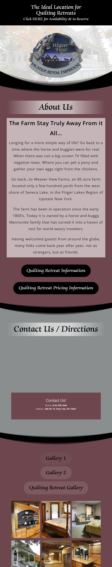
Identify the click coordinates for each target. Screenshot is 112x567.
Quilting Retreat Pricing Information (56, 288)
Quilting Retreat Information (56, 271)
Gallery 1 (56, 458)
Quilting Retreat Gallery (56, 488)
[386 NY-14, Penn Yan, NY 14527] (56, 364)
